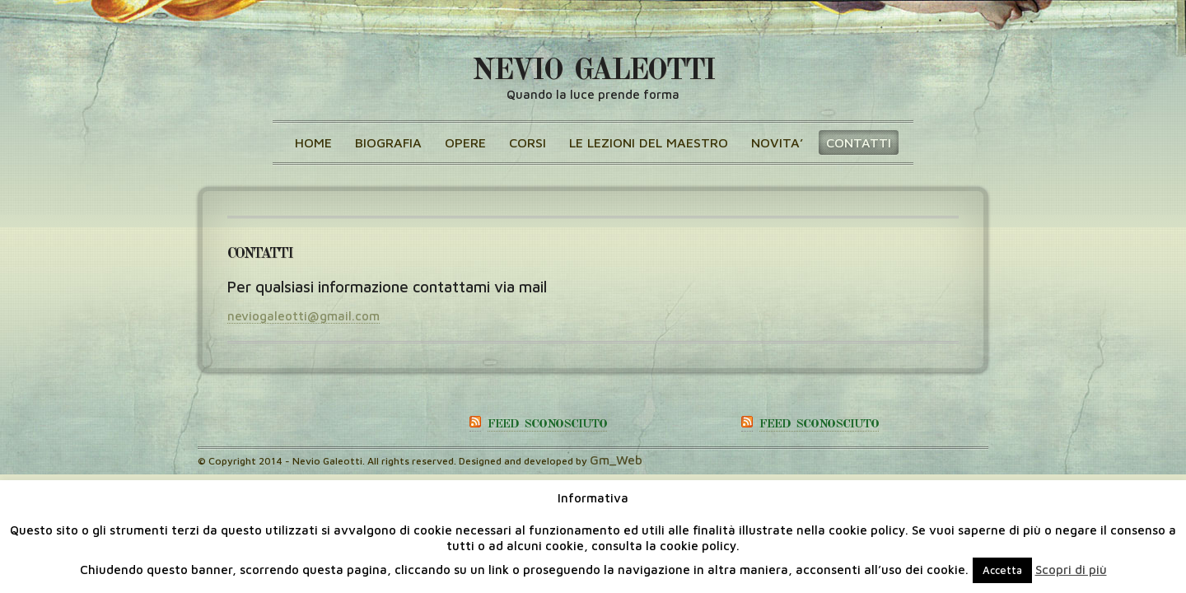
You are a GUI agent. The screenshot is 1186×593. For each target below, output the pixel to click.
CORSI (527, 142)
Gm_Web (616, 460)
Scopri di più (1071, 570)
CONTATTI (858, 142)
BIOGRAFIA (388, 142)
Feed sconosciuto (548, 424)
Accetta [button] (1002, 570)
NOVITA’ (777, 142)
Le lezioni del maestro (648, 142)
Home (313, 142)
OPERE (465, 142)
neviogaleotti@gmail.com (303, 316)
